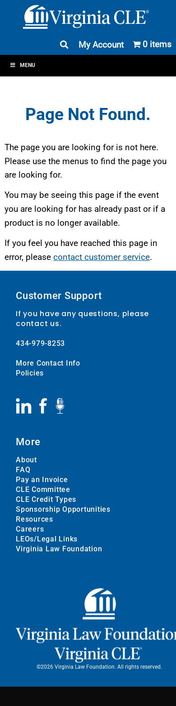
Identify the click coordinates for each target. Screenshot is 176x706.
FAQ (23, 469)
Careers (30, 529)
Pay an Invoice (42, 479)
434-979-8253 (40, 343)
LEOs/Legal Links (47, 539)
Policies (30, 373)
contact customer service (101, 257)
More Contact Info (48, 363)
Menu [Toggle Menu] (22, 65)
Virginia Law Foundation (59, 549)
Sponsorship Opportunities (63, 509)
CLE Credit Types (46, 499)
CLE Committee (43, 489)
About (26, 460)
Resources (34, 519)
